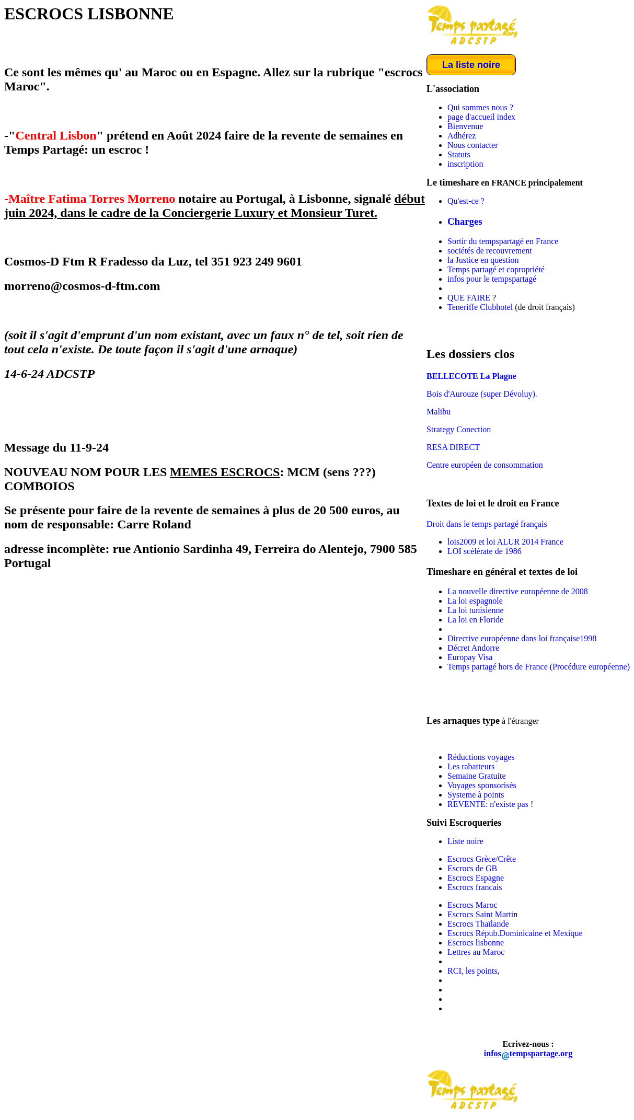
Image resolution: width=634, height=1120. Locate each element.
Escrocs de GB (472, 868)
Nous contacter (472, 145)
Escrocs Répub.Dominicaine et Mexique (515, 933)
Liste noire (465, 841)
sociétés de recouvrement (489, 250)
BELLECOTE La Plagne (471, 376)
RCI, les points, (473, 970)
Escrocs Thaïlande (478, 923)
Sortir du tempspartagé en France (502, 241)
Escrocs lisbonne (475, 942)
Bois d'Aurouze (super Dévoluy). (481, 393)
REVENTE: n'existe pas (489, 804)
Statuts (458, 154)
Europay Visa (469, 657)
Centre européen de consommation (484, 464)
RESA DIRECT (453, 447)
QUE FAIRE (468, 297)
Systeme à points (475, 794)
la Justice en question (482, 260)
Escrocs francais (474, 887)
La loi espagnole (475, 600)
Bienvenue (465, 126)
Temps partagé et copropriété (496, 269)
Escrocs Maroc (472, 904)
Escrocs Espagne (475, 877)
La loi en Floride (475, 619)
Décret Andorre (473, 647)
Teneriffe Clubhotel (480, 307)
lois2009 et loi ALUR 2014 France (505, 541)
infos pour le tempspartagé (491, 278)
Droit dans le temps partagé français (486, 523)
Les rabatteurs (470, 766)
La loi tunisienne (475, 610)
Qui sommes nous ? (480, 107)
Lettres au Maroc (475, 952)
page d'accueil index (481, 116)
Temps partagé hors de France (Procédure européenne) (538, 666)
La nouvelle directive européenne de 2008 (517, 591)
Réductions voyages (480, 757)
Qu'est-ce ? (466, 201)
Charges (464, 221)
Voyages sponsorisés (481, 785)
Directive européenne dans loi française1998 (521, 638)
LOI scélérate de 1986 (484, 551)
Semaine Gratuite (476, 775)
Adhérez (461, 135)
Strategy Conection (458, 429)
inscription (465, 163)
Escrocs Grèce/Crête (481, 859)
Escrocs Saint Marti (480, 914)
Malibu (438, 411)
